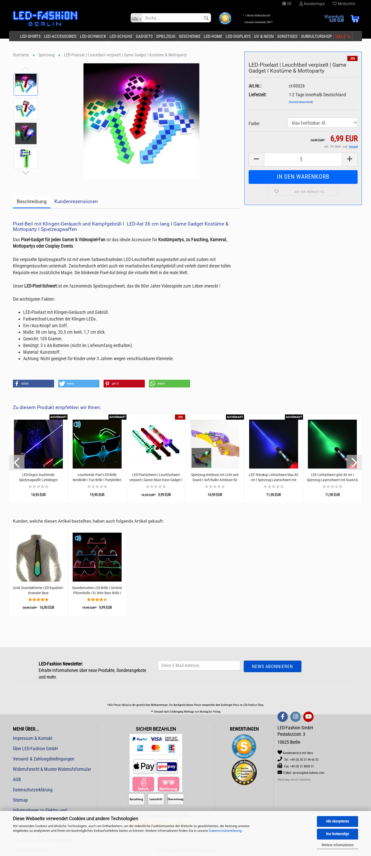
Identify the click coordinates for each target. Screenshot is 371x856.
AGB (17, 779)
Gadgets (144, 36)
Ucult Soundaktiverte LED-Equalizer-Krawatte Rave (38, 590)
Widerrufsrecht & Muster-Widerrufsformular (52, 769)
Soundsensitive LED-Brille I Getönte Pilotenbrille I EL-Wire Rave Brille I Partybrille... (97, 590)
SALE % (343, 36)
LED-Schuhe (120, 36)
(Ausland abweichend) (301, 102)
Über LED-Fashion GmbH (35, 748)
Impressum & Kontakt (32, 738)
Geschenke (189, 36)
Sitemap (20, 800)
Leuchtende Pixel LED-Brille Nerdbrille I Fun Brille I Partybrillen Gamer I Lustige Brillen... (97, 477)
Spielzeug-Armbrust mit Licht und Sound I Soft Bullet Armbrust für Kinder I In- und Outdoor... (214, 477)
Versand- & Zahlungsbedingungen (43, 759)
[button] (33, 383)
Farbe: (254, 123)
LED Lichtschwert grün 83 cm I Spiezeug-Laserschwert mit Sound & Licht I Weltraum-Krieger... (332, 477)
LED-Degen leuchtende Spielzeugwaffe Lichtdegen (38, 477)
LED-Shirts (30, 36)
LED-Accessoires (60, 36)
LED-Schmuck (93, 36)
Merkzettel (344, 3)
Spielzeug (165, 36)
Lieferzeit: (257, 94)
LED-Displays (238, 36)
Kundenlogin (312, 3)
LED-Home (213, 36)
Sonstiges (287, 36)
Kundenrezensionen (76, 201)
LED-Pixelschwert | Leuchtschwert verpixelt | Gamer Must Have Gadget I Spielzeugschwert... (155, 477)
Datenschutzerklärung (225, 831)
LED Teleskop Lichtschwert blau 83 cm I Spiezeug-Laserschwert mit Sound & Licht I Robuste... (273, 477)
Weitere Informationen (338, 845)
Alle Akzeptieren (337, 821)
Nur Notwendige (337, 834)
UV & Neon (264, 36)
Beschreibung (32, 201)
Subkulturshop (316, 36)
